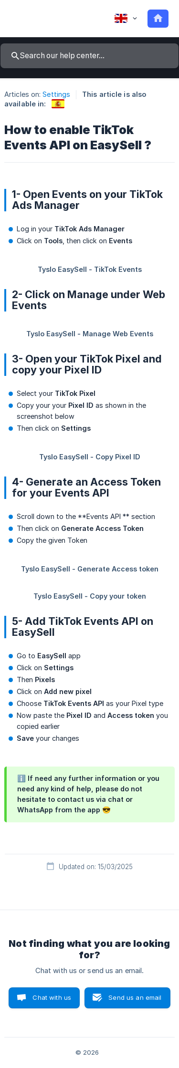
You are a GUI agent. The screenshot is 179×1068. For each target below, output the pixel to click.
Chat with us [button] (51, 997)
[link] (58, 103)
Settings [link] (56, 94)
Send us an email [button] (134, 997)
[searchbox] (89, 55)
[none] (126, 19)
